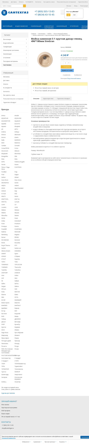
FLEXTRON (18, 167)
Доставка (14, 2)
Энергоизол (18, 374)
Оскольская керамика (18, 378)
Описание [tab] (36, 98)
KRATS (3, 196)
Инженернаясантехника (49, 27)
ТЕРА (3, 366)
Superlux (17, 259)
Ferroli (3, 164)
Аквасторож (5, 302)
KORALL (3, 382)
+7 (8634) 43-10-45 (44, 14)
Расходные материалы (10, 61)
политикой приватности (8, 438)
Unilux (16, 275)
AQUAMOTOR (5, 121)
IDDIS (3, 188)
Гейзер (3, 319)
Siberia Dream (5, 251)
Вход (75, 6)
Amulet (17, 115)
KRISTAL (4, 201)
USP (2, 278)
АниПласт (18, 305)
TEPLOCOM (18, 264)
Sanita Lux (18, 248)
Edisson (17, 151)
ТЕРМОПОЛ (5, 369)
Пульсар (17, 340)
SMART (3, 253)
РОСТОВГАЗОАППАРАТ (8, 355)
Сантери (17, 355)
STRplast (17, 256)
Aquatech (17, 121)
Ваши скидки (5, 413)
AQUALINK (18, 118)
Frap (16, 172)
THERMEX (4, 267)
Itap (16, 191)
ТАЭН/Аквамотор (20, 363)
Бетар (3, 311)
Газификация (36, 26)
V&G (16, 278)
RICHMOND (5, 240)
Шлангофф (4, 374)
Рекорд (17, 343)
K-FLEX (3, 193)
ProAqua (4, 226)
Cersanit (17, 145)
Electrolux (17, 153)
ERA (16, 156)
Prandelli (4, 229)
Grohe (16, 182)
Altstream (17, 134)
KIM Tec (17, 199)
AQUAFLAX (4, 118)
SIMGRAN (18, 251)
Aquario (3, 126)
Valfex (3, 283)
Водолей (17, 313)
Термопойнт (19, 366)
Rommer (17, 240)
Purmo (17, 226)
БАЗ (16, 311)
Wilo (2, 297)
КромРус (17, 324)
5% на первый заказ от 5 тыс (10, 416)
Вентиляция (7, 26)
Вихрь (16, 316)
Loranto (3, 207)
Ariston (3, 134)
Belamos (17, 142)
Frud (2, 174)
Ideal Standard (19, 188)
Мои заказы (5, 404)
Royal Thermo (5, 245)
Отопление (74, 26)
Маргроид (4, 335)
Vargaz (3, 286)
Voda (3, 291)
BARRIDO (17, 140)
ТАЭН (3, 363)
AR (2, 129)
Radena (3, 231)
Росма (17, 349)
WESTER (17, 291)
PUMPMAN (18, 229)
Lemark (17, 201)
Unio (2, 275)
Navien (17, 215)
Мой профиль (5, 410)
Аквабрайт (18, 300)
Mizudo (17, 212)
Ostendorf (18, 221)
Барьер (17, 308)
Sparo (16, 253)
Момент (17, 335)
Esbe (2, 159)
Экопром (4, 377)
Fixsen (16, 164)
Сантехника (7, 65)
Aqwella (3, 123)
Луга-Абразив (19, 332)
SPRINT (3, 256)
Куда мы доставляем (8, 393)
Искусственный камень (74, 78)
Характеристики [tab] (48, 98)
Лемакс (17, 330)
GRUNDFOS (5, 182)
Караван (17, 327)
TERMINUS (4, 264)
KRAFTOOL (4, 199)
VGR (16, 289)
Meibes (3, 210)
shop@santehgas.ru (8, 428)
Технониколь (19, 369)
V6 (2, 281)
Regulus (17, 234)
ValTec (17, 283)
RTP (16, 245)
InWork (3, 191)
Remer (3, 237)
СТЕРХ (17, 361)
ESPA (3, 161)
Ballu (2, 140)
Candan (3, 145)
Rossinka (17, 242)
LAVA (16, 207)
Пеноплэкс (4, 343)
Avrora (3, 137)
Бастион (4, 313)
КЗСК (3, 330)
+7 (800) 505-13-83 (44, 11)
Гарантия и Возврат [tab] (63, 98)
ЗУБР (3, 324)
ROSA (3, 242)
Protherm (17, 223)
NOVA (3, 218)
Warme (3, 294)
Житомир (17, 321)
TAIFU (3, 261)
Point (3, 223)
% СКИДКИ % (29, 2)
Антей (3, 300)
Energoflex (4, 156)
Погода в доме (6, 340)
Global (16, 177)
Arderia (3, 132)
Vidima (17, 286)
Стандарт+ (4, 361)
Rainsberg (4, 234)
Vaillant (17, 281)
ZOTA (16, 297)
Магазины (6, 2)
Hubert (17, 185)
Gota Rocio (4, 180)
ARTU (16, 129)
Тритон (3, 371)
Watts (16, 294)
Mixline (3, 212)
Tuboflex (4, 270)
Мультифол (5, 338)
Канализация (62, 26)
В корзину (66, 66)
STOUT (3, 259)
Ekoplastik (4, 153)
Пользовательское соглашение (66, 2)
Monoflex (4, 215)
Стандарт (18, 358)
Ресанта (4, 346)
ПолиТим (17, 382)
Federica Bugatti (20, 161)
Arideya (17, 132)
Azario (16, 137)
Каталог (7, 35)
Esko (16, 159)
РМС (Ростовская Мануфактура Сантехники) (7, 350)
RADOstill (17, 231)
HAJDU (3, 185)
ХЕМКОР (17, 371)
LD (15, 204)
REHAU (17, 237)
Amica (3, 115)
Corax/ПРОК (5, 148)
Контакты (38, 2)
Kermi (16, 196)
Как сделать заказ (49, 2)
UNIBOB (17, 272)
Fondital (3, 172)
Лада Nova (4, 332)
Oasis (16, 218)
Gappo (17, 174)
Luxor (3, 204)
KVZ (16, 193)
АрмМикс (4, 308)
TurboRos (18, 270)
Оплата (21, 2)
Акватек (17, 302)
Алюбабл (4, 305)
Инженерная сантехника (11, 50)
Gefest (3, 177)
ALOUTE (17, 123)
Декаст (3, 321)
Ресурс (17, 346)
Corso (16, 148)
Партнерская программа (9, 407)
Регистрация (84, 6)
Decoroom (4, 151)
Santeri (3, 248)
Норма (17, 338)
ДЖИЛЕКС (18, 319)
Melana (17, 210)
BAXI (2, 142)
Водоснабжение (21, 26)
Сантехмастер (6, 358)
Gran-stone (18, 180)
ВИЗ (2, 316)
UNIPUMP (4, 272)
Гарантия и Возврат (9, 102)
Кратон (3, 327)
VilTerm (3, 289)
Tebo (16, 261)
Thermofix (18, 267)
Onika (3, 221)
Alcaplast (17, 126)
